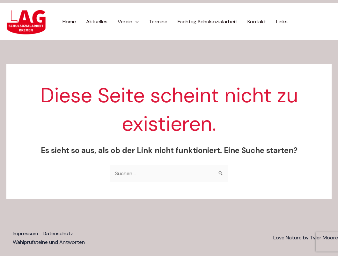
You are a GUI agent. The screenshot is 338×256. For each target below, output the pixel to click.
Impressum (25, 233)
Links (282, 21)
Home (69, 21)
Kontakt (256, 21)
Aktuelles (96, 21)
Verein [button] (128, 22)
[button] (135, 22)
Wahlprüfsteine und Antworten (49, 242)
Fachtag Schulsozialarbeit (207, 21)
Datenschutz (58, 233)
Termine (158, 21)
